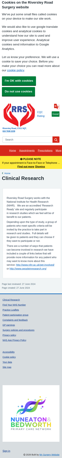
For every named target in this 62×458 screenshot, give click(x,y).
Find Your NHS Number (14, 305)
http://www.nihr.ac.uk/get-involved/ (35, 265)
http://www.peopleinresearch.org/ (28, 268)
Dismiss (40, 166)
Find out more (25, 166)
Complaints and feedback (15, 320)
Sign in (6, 451)
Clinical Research (11, 300)
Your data (7, 362)
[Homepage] (19, 115)
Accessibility (9, 352)
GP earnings (9, 325)
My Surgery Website (49, 455)
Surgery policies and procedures (18, 330)
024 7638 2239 (9, 131)
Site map (7, 367)
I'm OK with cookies (19, 80)
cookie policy (15, 70)
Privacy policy (9, 335)
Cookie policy (9, 357)
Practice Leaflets (11, 310)
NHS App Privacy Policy (14, 340)
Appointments (27, 150)
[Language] (56, 106)
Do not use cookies (18, 91)
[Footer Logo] (31, 413)
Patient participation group (15, 315)
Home (12, 150)
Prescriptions (45, 150)
